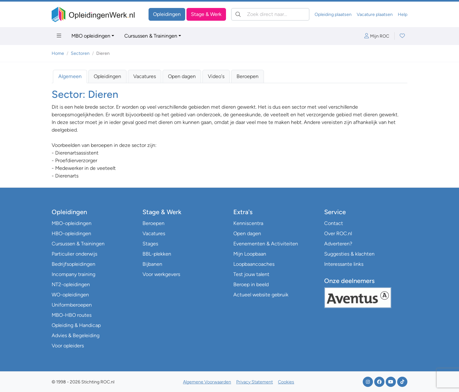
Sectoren (80, 53)
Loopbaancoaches (253, 264)
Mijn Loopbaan (249, 254)
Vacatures (144, 76)
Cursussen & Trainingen (150, 36)
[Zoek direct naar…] (270, 14)
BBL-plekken (156, 254)
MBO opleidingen (90, 36)
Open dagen (182, 76)
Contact (333, 223)
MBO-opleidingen (71, 223)
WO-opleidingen (70, 295)
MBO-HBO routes (71, 315)
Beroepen (248, 76)
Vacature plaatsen (375, 14)
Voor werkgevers (161, 274)
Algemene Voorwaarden (207, 382)
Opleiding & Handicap (76, 325)
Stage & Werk (206, 14)
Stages (150, 244)
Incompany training (73, 274)
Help (402, 14)
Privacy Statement (254, 382)
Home (58, 53)
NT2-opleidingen (71, 284)
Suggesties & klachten (349, 254)
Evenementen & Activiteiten (265, 244)
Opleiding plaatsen (333, 14)
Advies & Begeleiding (75, 335)
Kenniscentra (248, 223)
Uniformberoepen (72, 305)
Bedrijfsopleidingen (73, 264)
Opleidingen (167, 14)
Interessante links (343, 264)
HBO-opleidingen (71, 233)
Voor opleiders (68, 346)
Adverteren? (338, 244)
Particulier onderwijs (74, 254)
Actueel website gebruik (260, 295)
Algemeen (70, 76)
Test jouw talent (251, 274)
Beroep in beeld (251, 284)
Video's (216, 76)
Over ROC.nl (338, 233)
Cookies (286, 382)
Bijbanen (152, 264)
